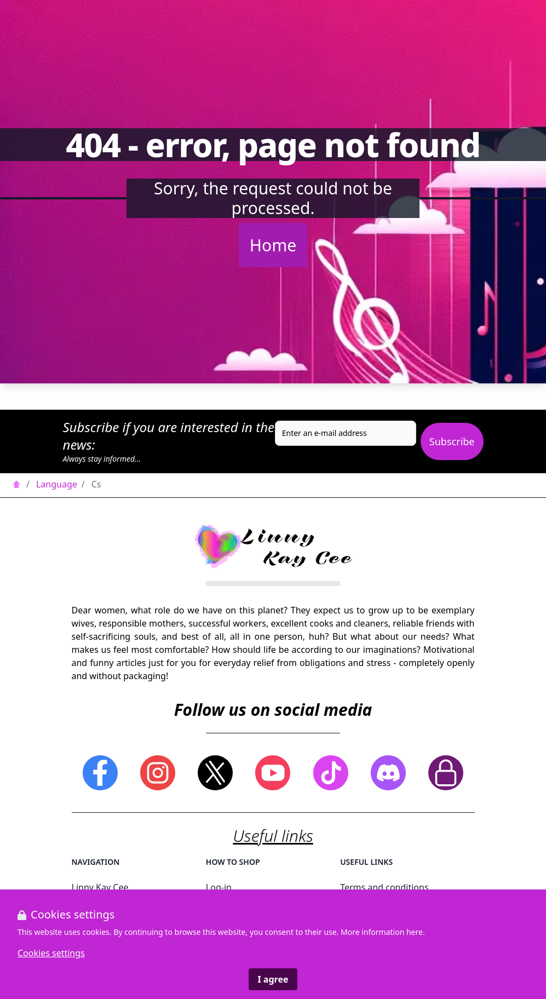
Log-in (219, 887)
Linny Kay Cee (100, 887)
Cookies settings (51, 953)
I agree (272, 979)
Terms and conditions (384, 887)
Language (56, 484)
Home (273, 245)
